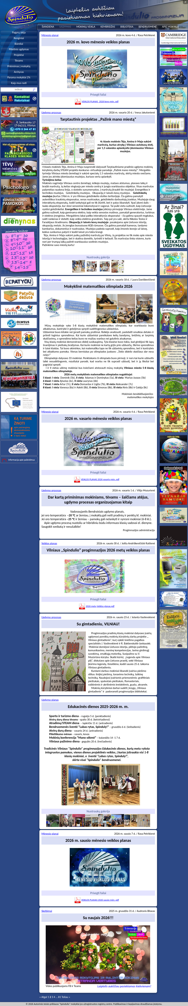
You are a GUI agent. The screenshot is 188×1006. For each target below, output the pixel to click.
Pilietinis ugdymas (19, 49)
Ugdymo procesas (51, 112)
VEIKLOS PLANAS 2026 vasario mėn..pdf (96, 479)
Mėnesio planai (49, 35)
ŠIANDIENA (48, 26)
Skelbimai (46, 911)
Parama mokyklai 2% (18, 77)
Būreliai (19, 43)
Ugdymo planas (50, 699)
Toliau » (66, 997)
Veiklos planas (49, 543)
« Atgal (43, 997)
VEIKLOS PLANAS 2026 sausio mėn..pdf (96, 900)
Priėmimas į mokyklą (18, 66)
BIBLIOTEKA (126, 26)
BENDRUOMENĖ (148, 26)
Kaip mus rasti (19, 83)
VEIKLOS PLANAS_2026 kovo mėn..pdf (96, 101)
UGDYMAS (65, 26)
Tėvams (19, 60)
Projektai (19, 55)
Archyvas (19, 72)
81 (59, 997)
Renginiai (19, 38)
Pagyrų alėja (19, 32)
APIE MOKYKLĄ (170, 26)
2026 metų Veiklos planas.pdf (96, 606)
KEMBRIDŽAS (108, 26)
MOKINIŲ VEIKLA (85, 26)
